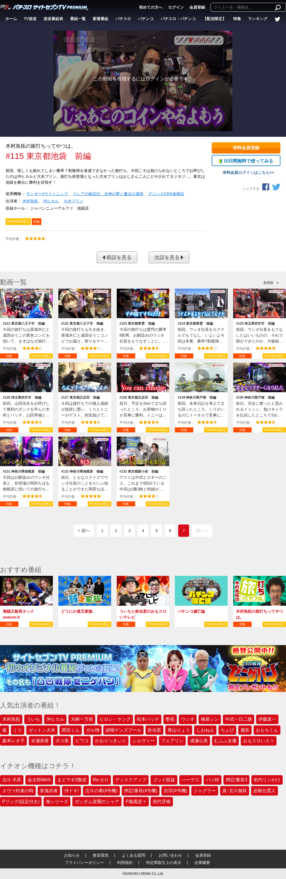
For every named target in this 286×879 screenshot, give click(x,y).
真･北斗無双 (234, 790)
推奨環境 (100, 855)
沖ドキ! (71, 790)
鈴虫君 (154, 730)
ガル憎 (92, 730)
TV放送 (30, 18)
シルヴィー (143, 740)
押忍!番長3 (236, 779)
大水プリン (73, 201)
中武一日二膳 (238, 719)
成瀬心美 (199, 740)
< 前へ (84, 530)
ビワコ (82, 740)
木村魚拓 (30, 201)
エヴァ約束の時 (18, 790)
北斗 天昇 (11, 779)
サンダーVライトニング (47, 193)
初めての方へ (151, 7)
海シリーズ (57, 801)
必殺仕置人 (264, 790)
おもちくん (267, 730)
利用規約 (125, 862)
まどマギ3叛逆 (72, 779)
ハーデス (190, 779)
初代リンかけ (267, 779)
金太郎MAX (39, 779)
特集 (237, 18)
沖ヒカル (51, 201)
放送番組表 (53, 18)
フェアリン (172, 740)
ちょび (227, 730)
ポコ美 (62, 740)
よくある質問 (133, 855)
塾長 (170, 719)
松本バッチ (148, 719)
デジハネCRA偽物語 (166, 193)
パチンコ (146, 18)
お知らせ (72, 855)
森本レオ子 (13, 740)
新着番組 (100, 18)
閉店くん (71, 730)
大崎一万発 (82, 719)
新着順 (268, 283)
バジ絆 (212, 779)
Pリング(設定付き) (20, 801)
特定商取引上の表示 (163, 862)
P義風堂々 (136, 801)
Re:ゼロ (101, 779)
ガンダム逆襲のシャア (97, 801)
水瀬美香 (40, 740)
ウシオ (187, 719)
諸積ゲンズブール (123, 730)
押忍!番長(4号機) (141, 790)
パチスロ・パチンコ (178, 18)
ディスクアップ (130, 779)
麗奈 (244, 730)
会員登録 (197, 7)
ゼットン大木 (41, 730)
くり (17, 730)
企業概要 (202, 862)
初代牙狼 (162, 801)
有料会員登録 (246, 147)
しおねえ (205, 730)
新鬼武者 (49, 790)
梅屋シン (210, 719)
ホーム (11, 18)
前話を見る (117, 257)
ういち (33, 719)
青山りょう (179, 730)
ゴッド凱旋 (164, 779)
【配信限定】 (214, 18)
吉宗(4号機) (175, 790)
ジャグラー (205, 790)
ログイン (176, 7)
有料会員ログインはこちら (246, 172)
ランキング (258, 18)
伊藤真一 (267, 719)
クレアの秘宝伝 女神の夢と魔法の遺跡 (108, 193)
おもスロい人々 (258, 740)
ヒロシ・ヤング (115, 719)
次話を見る (168, 257)
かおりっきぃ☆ (110, 740)
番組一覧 (78, 18)
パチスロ (123, 18)
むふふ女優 (225, 740)
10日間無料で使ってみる (246, 161)
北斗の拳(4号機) (101, 790)
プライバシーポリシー (84, 862)
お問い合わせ (170, 855)
